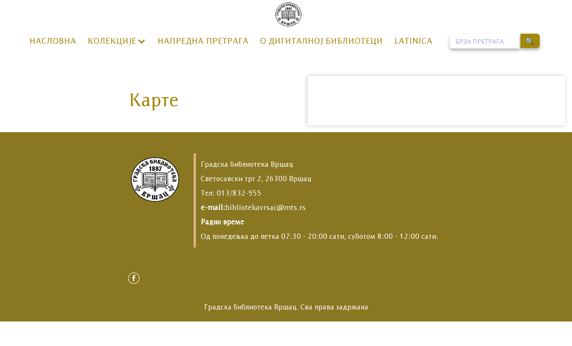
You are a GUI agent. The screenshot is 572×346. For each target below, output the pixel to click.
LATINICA (413, 41)
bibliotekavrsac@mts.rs (265, 207)
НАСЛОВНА (52, 41)
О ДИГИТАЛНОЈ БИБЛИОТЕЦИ (321, 41)
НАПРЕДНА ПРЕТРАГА (202, 41)
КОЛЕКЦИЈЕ (112, 41)
